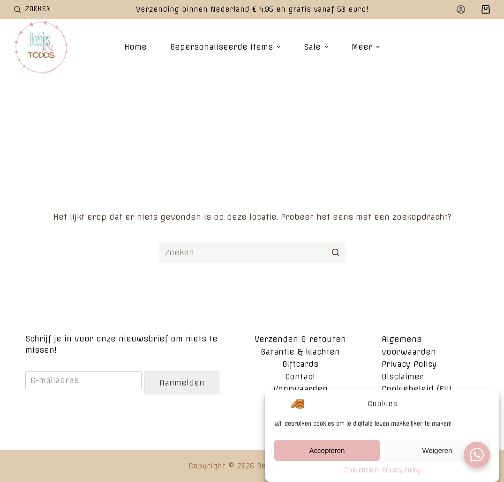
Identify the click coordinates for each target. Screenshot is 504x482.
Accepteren (327, 451)
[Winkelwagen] (485, 9)
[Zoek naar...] (252, 252)
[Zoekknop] (335, 252)
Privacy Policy (402, 471)
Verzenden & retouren (300, 339)
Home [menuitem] (135, 47)
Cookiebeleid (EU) (417, 388)
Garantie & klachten (300, 351)
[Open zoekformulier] (32, 9)
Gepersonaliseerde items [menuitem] (226, 47)
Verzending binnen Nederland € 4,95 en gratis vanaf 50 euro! (252, 9)
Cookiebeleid (361, 471)
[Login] (461, 9)
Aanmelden (181, 382)
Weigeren (437, 451)
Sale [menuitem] (317, 47)
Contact (300, 376)
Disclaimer (402, 376)
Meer (367, 47)
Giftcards (300, 364)
